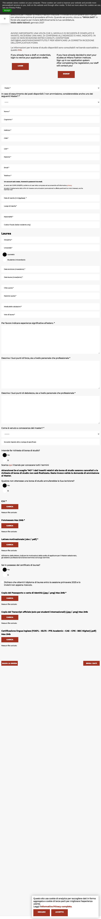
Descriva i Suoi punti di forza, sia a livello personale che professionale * (35, 358)
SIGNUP (66, 74)
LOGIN (20, 66)
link (20, 50)
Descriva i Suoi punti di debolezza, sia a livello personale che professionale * (38, 393)
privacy (69, 185)
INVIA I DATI (91, 663)
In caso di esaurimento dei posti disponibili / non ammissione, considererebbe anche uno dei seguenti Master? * (47, 95)
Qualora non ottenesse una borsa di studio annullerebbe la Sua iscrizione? (37, 481)
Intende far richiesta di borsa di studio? (20, 450)
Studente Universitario (15, 260)
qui (10, 465)
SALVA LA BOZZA (9, 663)
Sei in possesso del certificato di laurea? (20, 565)
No (7, 455)
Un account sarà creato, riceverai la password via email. (23, 181)
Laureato (9, 255)
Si (6, 460)
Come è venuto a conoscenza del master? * (22, 428)
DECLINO (41, 912)
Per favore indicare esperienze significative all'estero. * (28, 323)
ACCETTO (59, 912)
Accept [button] (7, 10)
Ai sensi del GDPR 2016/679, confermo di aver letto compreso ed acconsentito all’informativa (36, 185)
